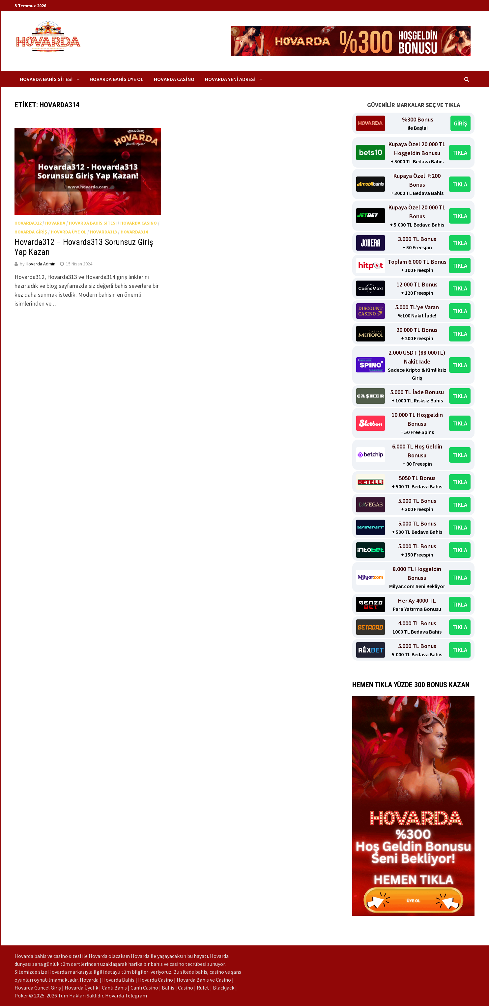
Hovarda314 (134, 232)
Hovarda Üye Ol (68, 232)
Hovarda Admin (40, 264)
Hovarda (55, 223)
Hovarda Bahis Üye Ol (116, 79)
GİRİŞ (460, 123)
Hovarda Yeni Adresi (230, 79)
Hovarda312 (28, 223)
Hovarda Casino (174, 79)
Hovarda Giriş (30, 232)
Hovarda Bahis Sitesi (46, 79)
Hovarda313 (103, 232)
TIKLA (459, 152)
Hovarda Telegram (126, 995)
